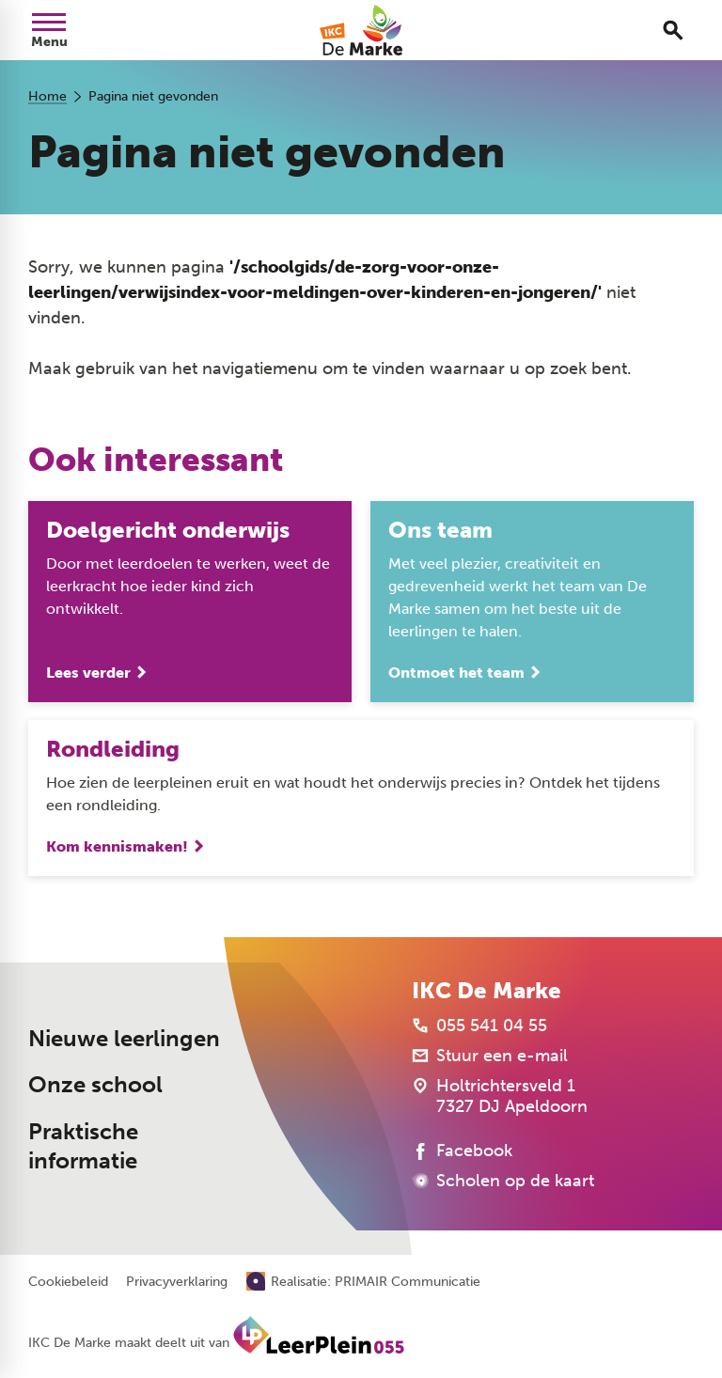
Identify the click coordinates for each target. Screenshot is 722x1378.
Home (47, 96)
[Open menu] (49, 30)
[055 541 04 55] (479, 1025)
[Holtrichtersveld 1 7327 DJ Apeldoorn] (500, 1096)
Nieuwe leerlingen (124, 1039)
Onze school (95, 1085)
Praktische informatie (83, 1146)
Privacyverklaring (177, 1282)
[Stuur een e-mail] (490, 1055)
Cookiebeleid (68, 1282)
